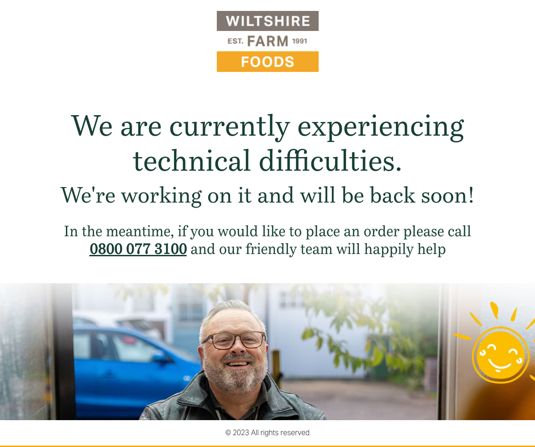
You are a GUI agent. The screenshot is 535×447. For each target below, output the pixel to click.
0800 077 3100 (138, 249)
